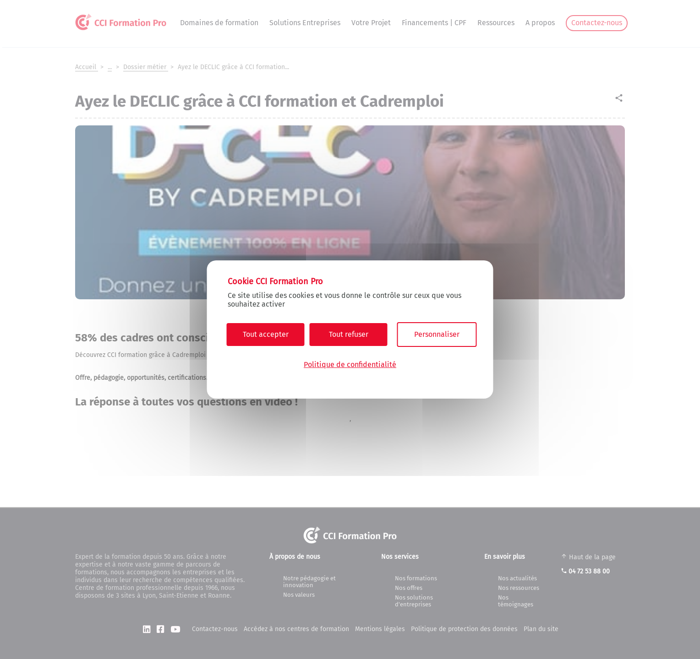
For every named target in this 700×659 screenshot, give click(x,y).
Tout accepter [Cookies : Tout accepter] (266, 334)
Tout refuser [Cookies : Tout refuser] (348, 334)
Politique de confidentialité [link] (350, 364)
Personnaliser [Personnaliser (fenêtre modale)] (436, 334)
